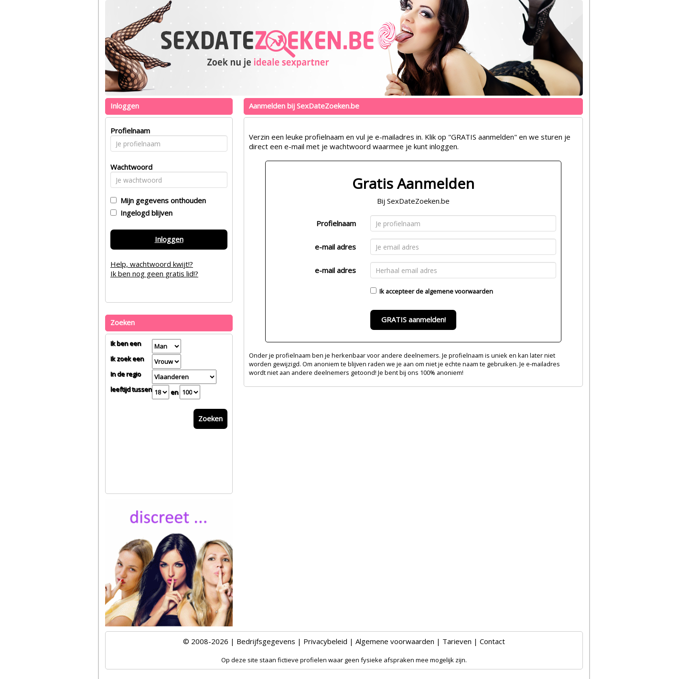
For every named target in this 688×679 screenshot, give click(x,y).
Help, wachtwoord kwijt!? (151, 264)
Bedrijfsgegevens (265, 641)
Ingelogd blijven (144, 213)
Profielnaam (336, 223)
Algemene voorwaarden (394, 641)
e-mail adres (335, 247)
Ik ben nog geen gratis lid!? (154, 273)
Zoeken (210, 418)
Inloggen (169, 239)
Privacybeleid (325, 641)
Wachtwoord (128, 167)
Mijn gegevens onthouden (161, 200)
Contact (492, 641)
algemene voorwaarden (459, 291)
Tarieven (457, 641)
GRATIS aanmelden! (413, 319)
